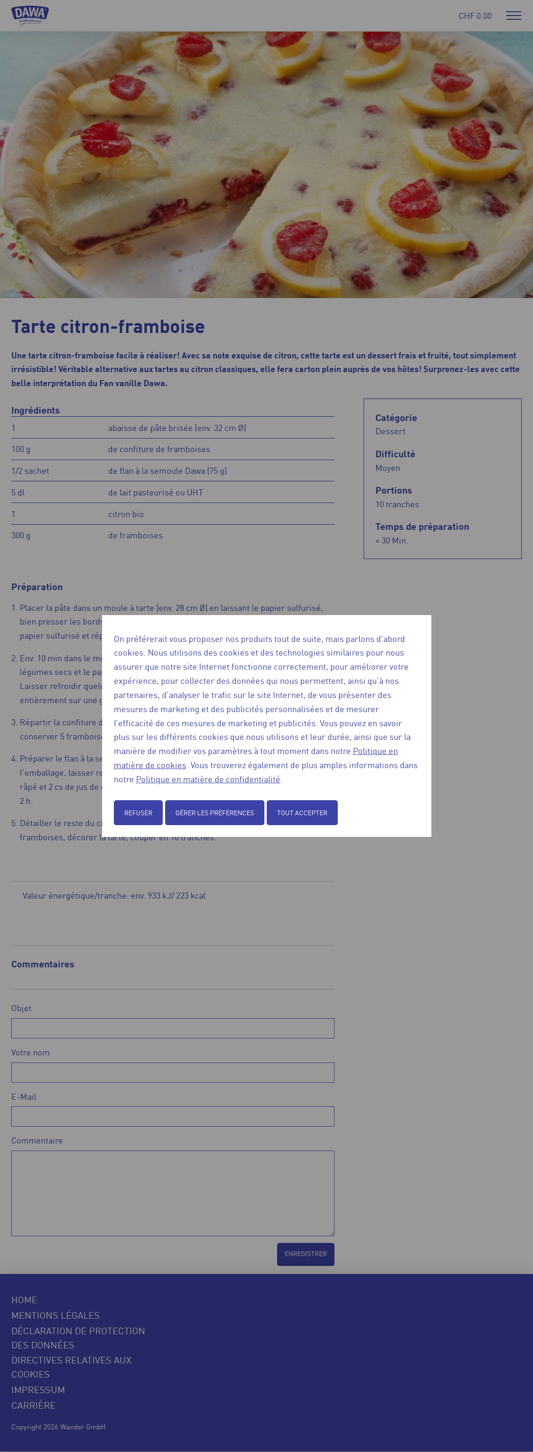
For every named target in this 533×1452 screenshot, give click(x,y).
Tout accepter (302, 812)
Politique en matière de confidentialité (208, 778)
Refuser (138, 812)
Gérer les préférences (214, 812)
